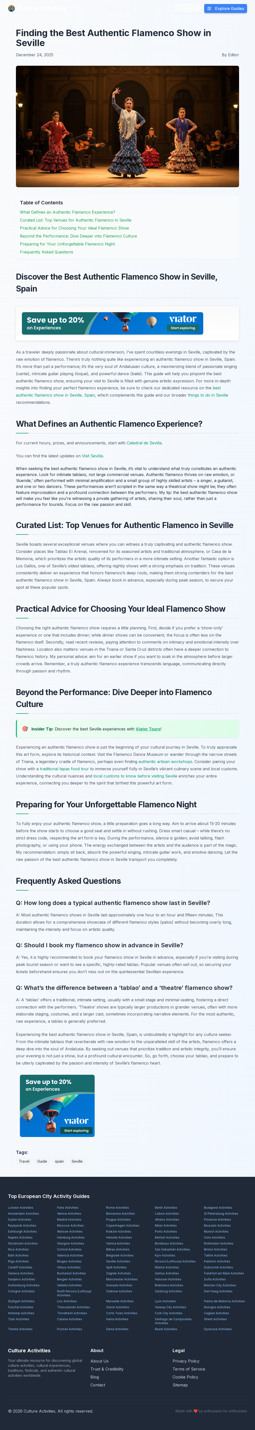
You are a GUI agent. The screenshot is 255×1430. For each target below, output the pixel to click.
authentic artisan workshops (165, 761)
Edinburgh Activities (22, 1231)
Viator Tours (148, 728)
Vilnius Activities (69, 1267)
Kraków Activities (118, 1231)
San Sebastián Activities (172, 1249)
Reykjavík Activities (22, 1225)
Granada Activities (119, 1285)
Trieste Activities (20, 1329)
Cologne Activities (21, 1291)
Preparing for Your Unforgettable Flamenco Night (67, 243)
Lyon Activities (165, 1301)
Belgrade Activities (120, 1255)
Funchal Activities (20, 1307)
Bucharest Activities (71, 1273)
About (127, 8)
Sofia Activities (215, 1279)
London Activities (20, 1207)
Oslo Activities (214, 1237)
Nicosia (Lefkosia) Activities (175, 1261)
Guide (42, 1161)
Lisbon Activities (167, 1213)
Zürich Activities (117, 1307)
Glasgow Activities (70, 1243)
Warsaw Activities (70, 1231)
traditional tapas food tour (64, 768)
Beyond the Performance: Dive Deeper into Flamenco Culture (78, 236)
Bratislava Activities (169, 1285)
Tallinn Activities (216, 1255)
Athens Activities (167, 1219)
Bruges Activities (69, 1261)
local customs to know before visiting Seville (135, 776)
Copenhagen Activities (122, 1225)
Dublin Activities (19, 1219)
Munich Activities (216, 1231)
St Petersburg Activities (221, 1213)
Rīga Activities (18, 1261)
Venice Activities (69, 1213)
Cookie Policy (185, 1376)
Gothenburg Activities (24, 1285)
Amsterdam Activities (23, 1213)
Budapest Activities (218, 1207)
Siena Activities (117, 1329)
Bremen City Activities (220, 1285)
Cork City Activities (169, 1313)
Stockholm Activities (23, 1243)
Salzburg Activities (168, 1291)
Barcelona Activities (120, 1213)
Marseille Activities (120, 1301)
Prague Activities (118, 1219)
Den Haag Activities (218, 1291)
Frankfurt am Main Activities (224, 1273)
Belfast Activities (167, 1237)
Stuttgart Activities (21, 1301)
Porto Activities (166, 1231)
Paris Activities (67, 1207)
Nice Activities (18, 1249)
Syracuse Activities (218, 1329)
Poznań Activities (69, 1329)
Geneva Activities (21, 1273)
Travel (24, 1161)
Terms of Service (189, 1369)
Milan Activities (166, 1225)
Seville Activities (118, 1261)
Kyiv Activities (165, 1255)
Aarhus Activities (167, 1273)
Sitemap (180, 1384)
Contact (97, 1384)
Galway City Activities (170, 1307)
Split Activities (116, 1267)
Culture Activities (37, 8)
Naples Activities (20, 1237)
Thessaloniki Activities (73, 1307)
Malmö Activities (167, 1267)
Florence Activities (217, 1219)
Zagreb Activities (118, 1273)
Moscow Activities (70, 1225)
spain (59, 1161)
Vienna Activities (118, 1243)
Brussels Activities (217, 1225)
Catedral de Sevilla (144, 442)
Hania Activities (117, 1319)
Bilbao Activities (117, 1249)
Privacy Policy (186, 1361)
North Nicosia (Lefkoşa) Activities (74, 1293)
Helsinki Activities (119, 1237)
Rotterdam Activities (219, 1243)
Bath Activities (18, 1255)
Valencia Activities (70, 1255)
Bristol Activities (215, 1249)
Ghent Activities (215, 1319)
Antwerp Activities (21, 1313)
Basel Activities (166, 1329)
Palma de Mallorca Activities (224, 1301)
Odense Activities (119, 1291)
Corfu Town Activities (121, 1313)
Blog (111, 8)
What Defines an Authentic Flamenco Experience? (67, 212)
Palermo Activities (217, 1261)
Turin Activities (18, 1319)
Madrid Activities (69, 1219)
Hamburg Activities (71, 1237)
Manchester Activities (122, 1279)
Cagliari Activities (216, 1313)
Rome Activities (117, 1207)
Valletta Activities (69, 1285)
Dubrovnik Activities (218, 1267)
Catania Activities (69, 1319)
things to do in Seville (208, 395)
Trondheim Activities (72, 1313)
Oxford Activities (69, 1249)
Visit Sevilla (92, 455)
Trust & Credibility (107, 1369)
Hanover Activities (168, 1279)
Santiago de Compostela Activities (173, 1321)
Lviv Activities (67, 1301)
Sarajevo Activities (21, 1279)
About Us (99, 1361)
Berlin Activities (166, 1207)
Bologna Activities (217, 1307)
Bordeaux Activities (169, 1243)
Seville (77, 1161)
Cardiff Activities (20, 1267)
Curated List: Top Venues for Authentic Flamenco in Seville (75, 220)
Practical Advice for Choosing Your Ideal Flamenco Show (74, 228)
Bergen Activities (69, 1279)
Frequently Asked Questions (46, 251)
